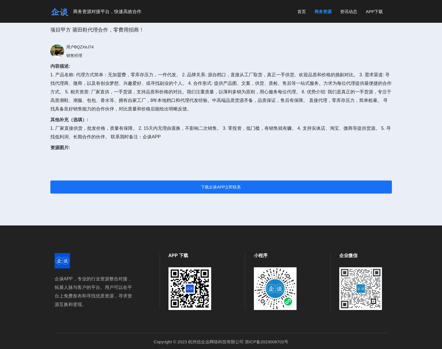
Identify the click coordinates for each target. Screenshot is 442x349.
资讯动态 (348, 11)
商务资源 (323, 11)
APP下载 (374, 11)
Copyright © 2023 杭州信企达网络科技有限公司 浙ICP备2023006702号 (221, 341)
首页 (301, 11)
